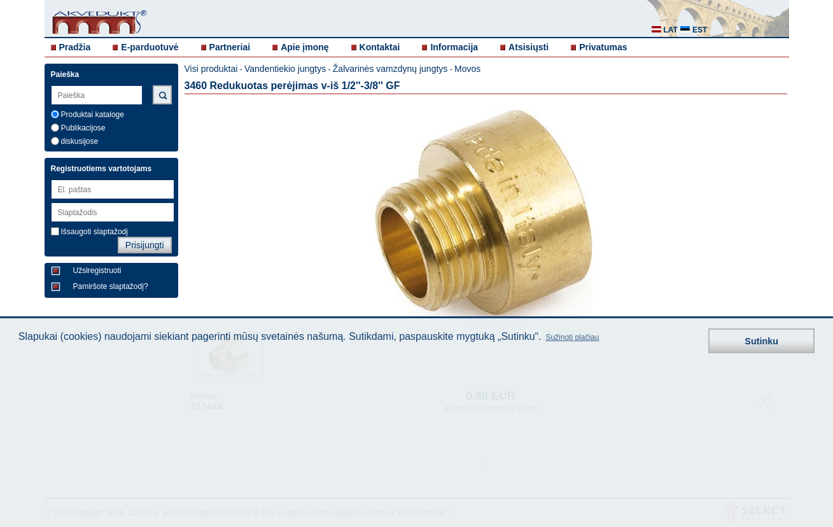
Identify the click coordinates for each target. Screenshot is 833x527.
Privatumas (603, 47)
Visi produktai (211, 69)
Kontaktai (380, 47)
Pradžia (75, 47)
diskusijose (80, 141)
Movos (467, 69)
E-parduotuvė (149, 47)
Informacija (454, 47)
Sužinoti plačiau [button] (572, 337)
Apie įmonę (304, 47)
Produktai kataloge (92, 114)
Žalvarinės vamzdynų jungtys (390, 69)
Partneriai (230, 47)
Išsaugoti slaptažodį (94, 231)
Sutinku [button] (761, 341)
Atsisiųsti (528, 47)
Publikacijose (83, 127)
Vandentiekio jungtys (285, 69)
